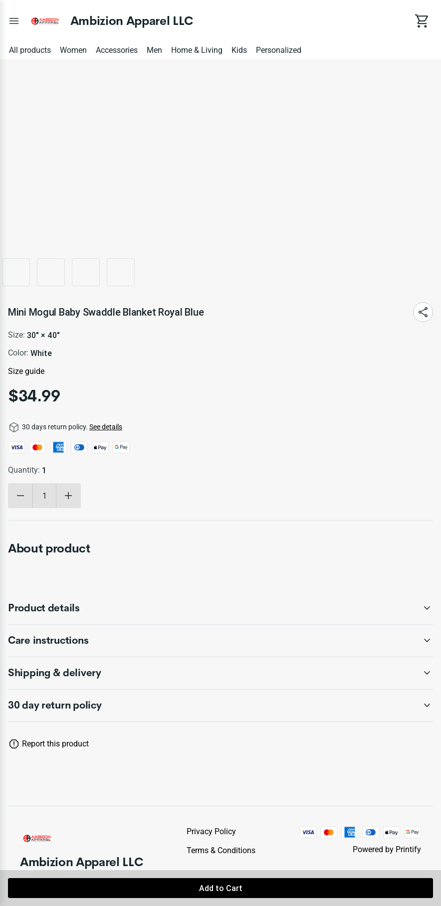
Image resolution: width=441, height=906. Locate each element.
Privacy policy (211, 831)
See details (105, 427)
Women (73, 50)
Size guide (26, 371)
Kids (239, 50)
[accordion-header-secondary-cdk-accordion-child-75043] (220, 706)
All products (30, 50)
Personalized (278, 50)
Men (154, 50)
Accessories (117, 50)
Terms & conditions (221, 850)
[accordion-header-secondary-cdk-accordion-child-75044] (220, 608)
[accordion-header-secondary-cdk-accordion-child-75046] (220, 673)
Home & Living (196, 50)
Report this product (55, 743)
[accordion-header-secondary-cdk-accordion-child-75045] (220, 641)
